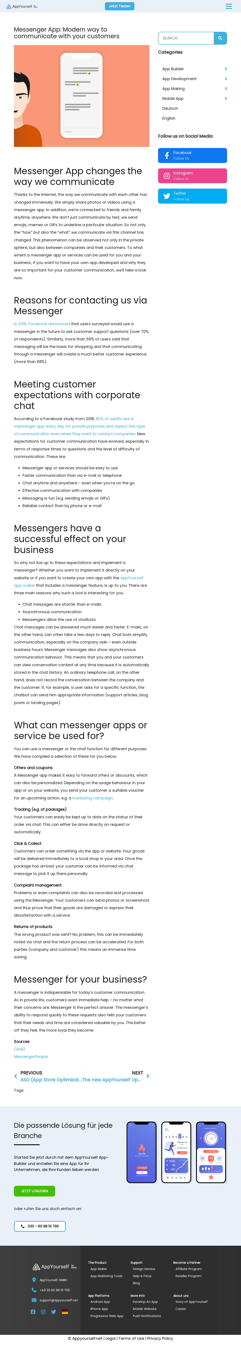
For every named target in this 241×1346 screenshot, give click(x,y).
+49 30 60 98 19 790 (55, 1290)
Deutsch (170, 108)
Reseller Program (189, 1275)
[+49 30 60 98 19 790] (34, 1290)
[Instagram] (166, 175)
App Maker (98, 1268)
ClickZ (19, 1049)
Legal (110, 1338)
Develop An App (145, 1301)
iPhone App (99, 1308)
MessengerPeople (31, 1056)
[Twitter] (166, 196)
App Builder (173, 69)
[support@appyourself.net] (34, 1300)
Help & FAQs (142, 1275)
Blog (136, 1282)
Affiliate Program (189, 1268)
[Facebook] (166, 155)
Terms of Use (131, 1338)
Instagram (183, 173)
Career (181, 1308)
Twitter (179, 193)
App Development (179, 78)
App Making (173, 88)
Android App (100, 1301)
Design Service (144, 1268)
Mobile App (173, 98)
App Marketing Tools (106, 1275)
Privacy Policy (160, 1338)
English (168, 118)
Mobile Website (145, 1308)
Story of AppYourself (192, 1301)
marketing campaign (92, 798)
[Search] (220, 38)
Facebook (182, 152)
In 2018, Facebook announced (42, 323)
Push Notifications (147, 1316)
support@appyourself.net (59, 1300)
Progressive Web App (107, 1316)
